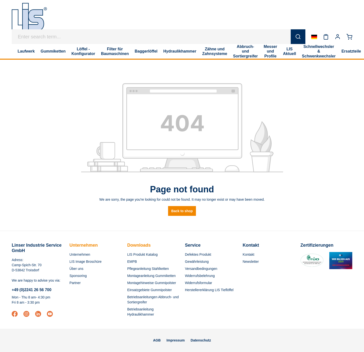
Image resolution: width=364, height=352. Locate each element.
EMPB (132, 262)
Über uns (76, 269)
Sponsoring (78, 276)
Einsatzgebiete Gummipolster (149, 290)
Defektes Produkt (198, 254)
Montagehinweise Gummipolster (151, 283)
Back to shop (182, 211)
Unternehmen (83, 245)
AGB (157, 340)
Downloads (139, 245)
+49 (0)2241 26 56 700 (31, 290)
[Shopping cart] (349, 37)
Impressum (176, 340)
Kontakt (248, 254)
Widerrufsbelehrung (200, 276)
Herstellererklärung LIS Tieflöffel (209, 290)
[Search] (298, 36)
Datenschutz (201, 340)
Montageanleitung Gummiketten (151, 276)
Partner (75, 283)
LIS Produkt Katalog (142, 254)
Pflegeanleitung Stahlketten (148, 269)
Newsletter (251, 262)
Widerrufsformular (198, 283)
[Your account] (337, 37)
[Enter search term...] (151, 36)
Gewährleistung (197, 262)
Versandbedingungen (201, 269)
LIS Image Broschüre (85, 262)
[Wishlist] (326, 37)
